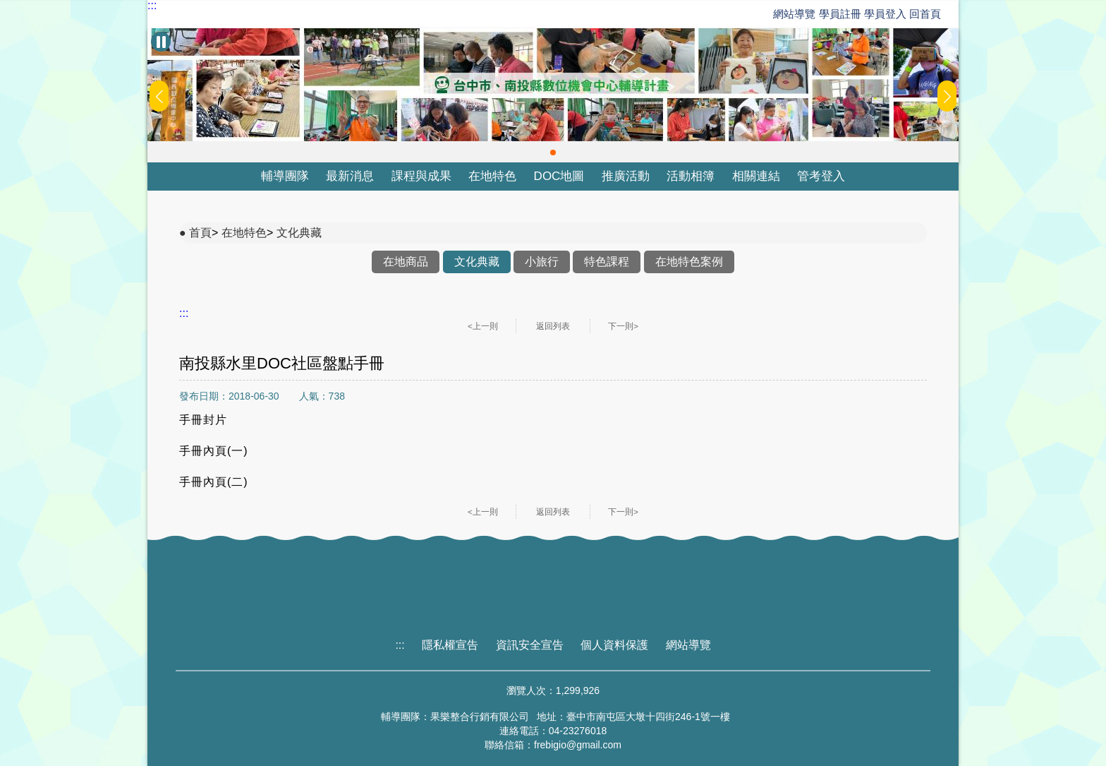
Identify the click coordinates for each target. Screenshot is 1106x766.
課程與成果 (421, 176)
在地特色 (492, 176)
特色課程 (606, 262)
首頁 (200, 233)
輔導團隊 (285, 176)
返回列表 (553, 326)
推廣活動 (626, 176)
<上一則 (483, 326)
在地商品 (405, 262)
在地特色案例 (689, 262)
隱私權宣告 (450, 645)
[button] (553, 152)
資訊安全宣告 (530, 645)
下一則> (623, 326)
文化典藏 (299, 233)
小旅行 (542, 262)
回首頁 (925, 14)
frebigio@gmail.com (577, 744)
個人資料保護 (614, 645)
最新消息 (350, 176)
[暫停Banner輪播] (161, 42)
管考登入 (821, 176)
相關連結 (756, 176)
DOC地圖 (559, 176)
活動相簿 (691, 176)
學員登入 (885, 14)
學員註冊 (840, 14)
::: (152, 5)
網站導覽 (794, 14)
